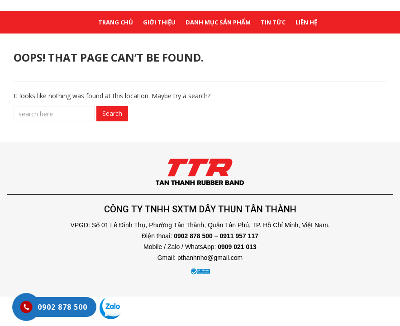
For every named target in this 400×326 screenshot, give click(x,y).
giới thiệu (159, 22)
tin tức (273, 22)
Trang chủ (115, 22)
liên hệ (306, 22)
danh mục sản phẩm (218, 22)
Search (112, 113)
